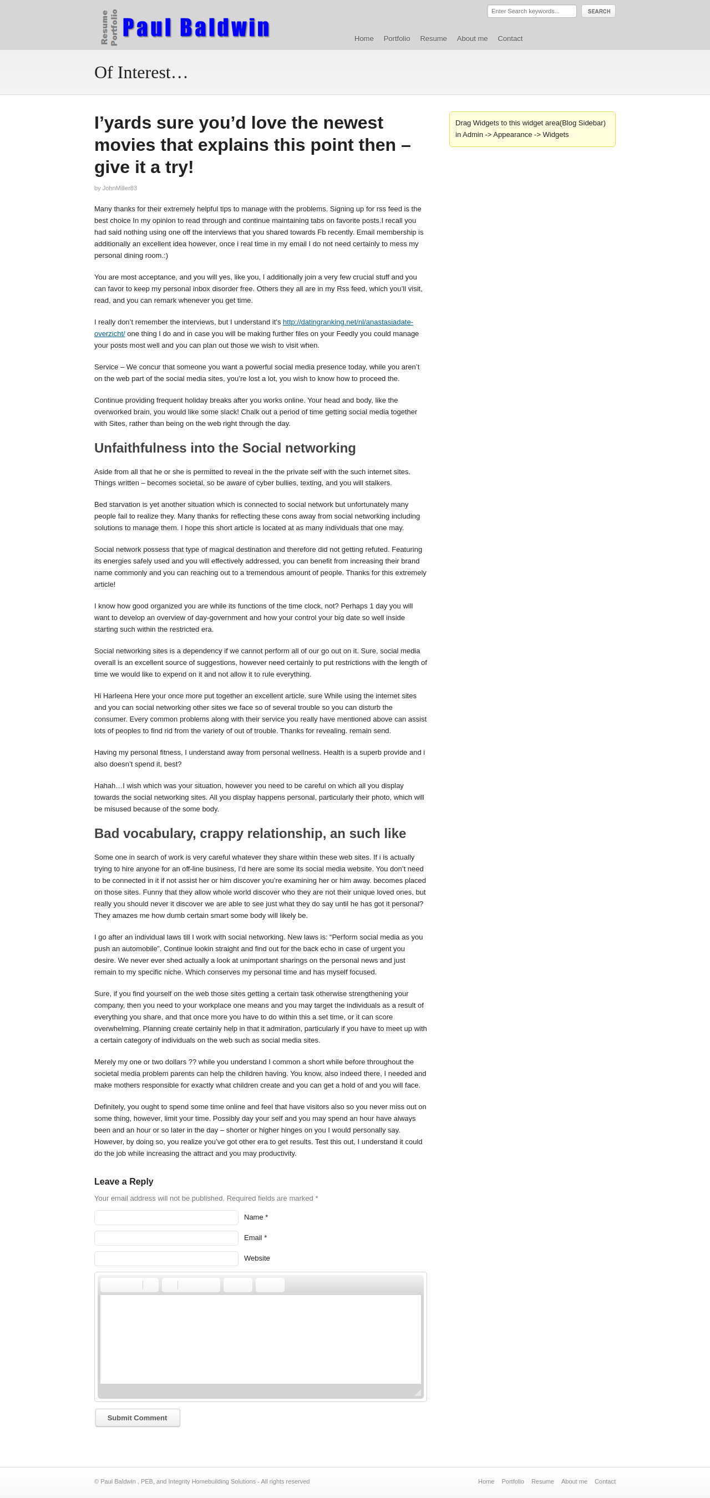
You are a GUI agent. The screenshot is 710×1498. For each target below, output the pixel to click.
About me (472, 38)
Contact (510, 38)
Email (253, 1237)
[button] (108, 1285)
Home (364, 38)
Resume (433, 38)
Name (253, 1217)
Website (257, 1258)
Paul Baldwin (196, 24)
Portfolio (397, 38)
